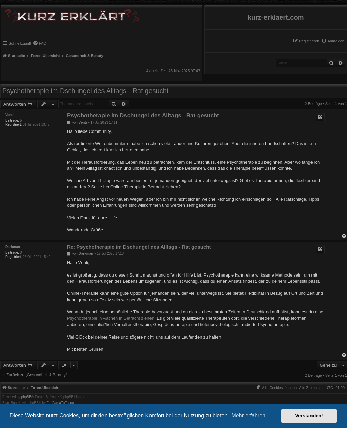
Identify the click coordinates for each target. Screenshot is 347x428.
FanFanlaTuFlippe (60, 403)
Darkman (12, 247)
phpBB (26, 397)
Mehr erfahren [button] (248, 416)
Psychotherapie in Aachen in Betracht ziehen (110, 318)
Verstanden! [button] (309, 416)
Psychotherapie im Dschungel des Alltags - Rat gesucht (85, 91)
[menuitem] (332, 41)
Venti (9, 115)
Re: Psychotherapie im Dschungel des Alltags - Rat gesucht (139, 247)
